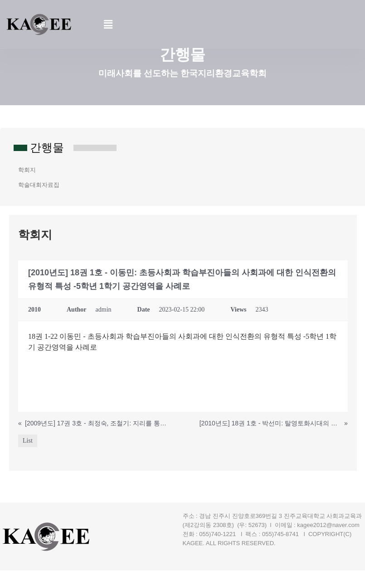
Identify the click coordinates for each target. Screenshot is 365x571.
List (28, 441)
